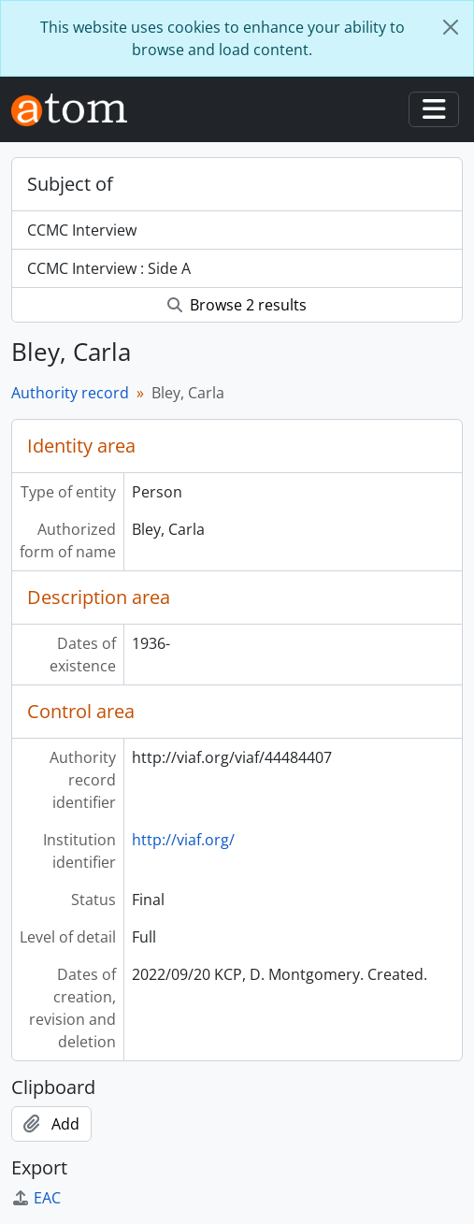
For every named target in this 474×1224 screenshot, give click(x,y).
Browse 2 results (237, 305)
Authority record (70, 392)
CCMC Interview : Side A (109, 268)
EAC (36, 1198)
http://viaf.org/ (183, 839)
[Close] (450, 27)
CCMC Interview (81, 230)
